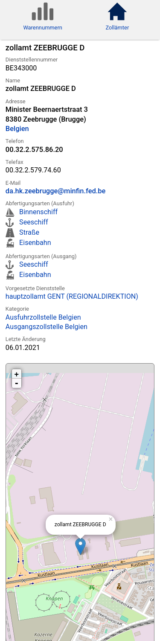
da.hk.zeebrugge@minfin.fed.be (56, 191)
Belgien (17, 129)
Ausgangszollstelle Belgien (46, 327)
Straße (29, 232)
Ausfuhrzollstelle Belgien (43, 317)
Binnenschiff (38, 212)
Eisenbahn (35, 243)
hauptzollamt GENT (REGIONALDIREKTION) (72, 296)
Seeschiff (33, 222)
